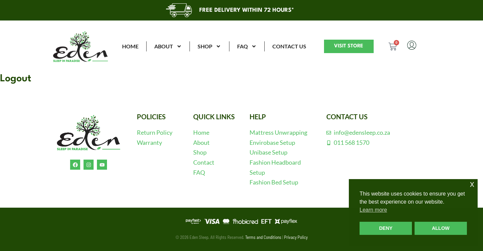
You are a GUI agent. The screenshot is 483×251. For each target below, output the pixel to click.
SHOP (209, 46)
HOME (130, 46)
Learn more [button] (373, 210)
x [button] (472, 184)
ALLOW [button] (440, 228)
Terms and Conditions (263, 237)
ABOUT (168, 46)
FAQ (247, 46)
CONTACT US (289, 46)
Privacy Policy (296, 237)
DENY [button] (385, 228)
